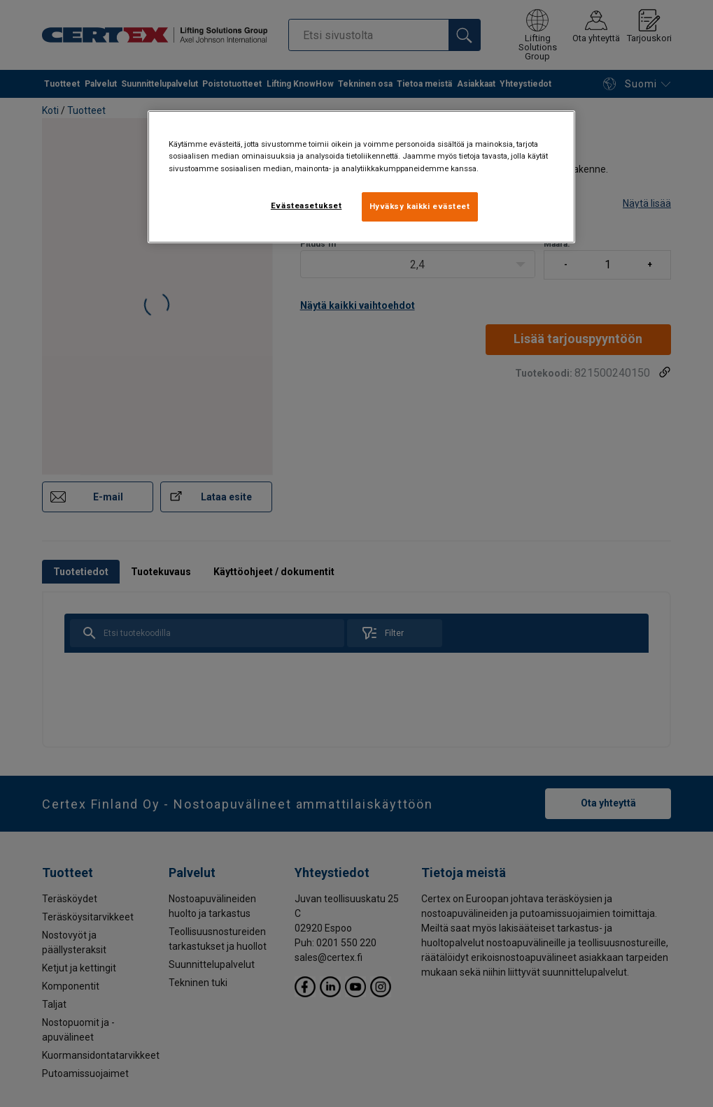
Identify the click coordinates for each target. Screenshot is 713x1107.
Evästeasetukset (306, 205)
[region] (361, 176)
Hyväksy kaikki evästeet (419, 206)
